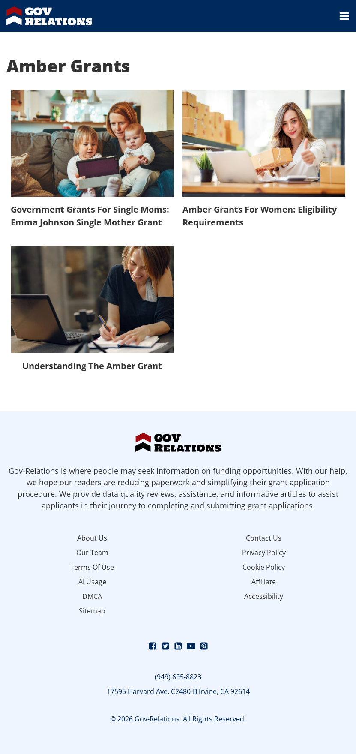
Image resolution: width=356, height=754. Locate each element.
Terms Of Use (92, 567)
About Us (92, 538)
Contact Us (263, 538)
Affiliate (263, 581)
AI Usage (92, 581)
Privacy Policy (264, 552)
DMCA (92, 596)
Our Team (92, 552)
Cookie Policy (263, 567)
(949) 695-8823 (178, 677)
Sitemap (92, 611)
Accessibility (263, 596)
